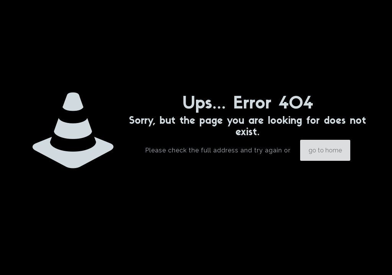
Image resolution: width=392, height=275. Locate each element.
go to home (325, 150)
